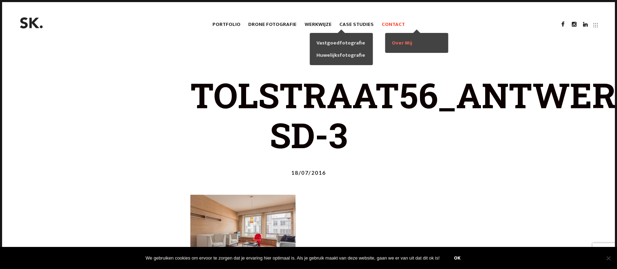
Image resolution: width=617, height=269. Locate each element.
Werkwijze (318, 24)
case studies (356, 24)
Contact (393, 24)
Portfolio (226, 24)
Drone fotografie (272, 24)
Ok (457, 258)
